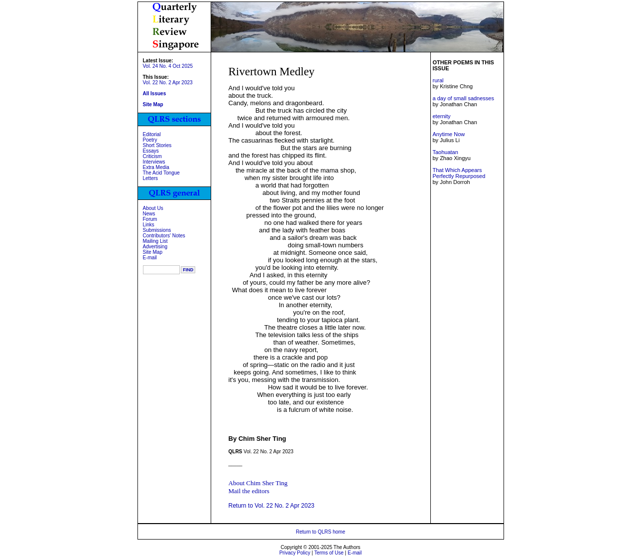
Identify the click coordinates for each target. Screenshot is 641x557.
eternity (441, 116)
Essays (151, 151)
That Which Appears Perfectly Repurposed (458, 173)
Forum (150, 219)
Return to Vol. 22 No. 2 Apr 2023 (272, 505)
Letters (150, 178)
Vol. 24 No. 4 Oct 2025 (168, 66)
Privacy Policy (294, 553)
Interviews (154, 162)
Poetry (150, 140)
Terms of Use (329, 553)
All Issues (154, 93)
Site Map (152, 252)
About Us (153, 208)
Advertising (155, 246)
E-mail (150, 257)
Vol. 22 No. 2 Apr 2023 (168, 82)
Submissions (157, 230)
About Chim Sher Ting (258, 483)
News (149, 213)
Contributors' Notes (164, 235)
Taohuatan (445, 152)
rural (437, 80)
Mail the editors (249, 491)
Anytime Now (448, 134)
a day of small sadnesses (463, 98)
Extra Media (156, 167)
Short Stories (157, 145)
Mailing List (155, 241)
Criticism (152, 156)
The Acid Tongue (161, 173)
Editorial (152, 134)
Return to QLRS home (320, 532)
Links (148, 224)
